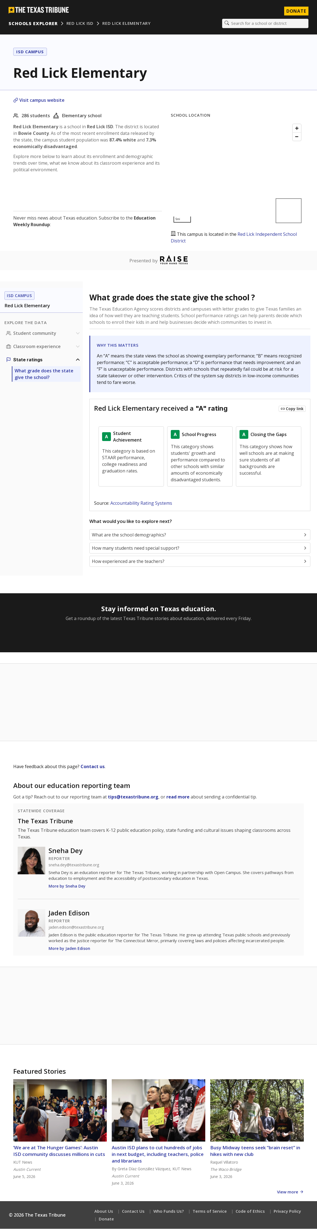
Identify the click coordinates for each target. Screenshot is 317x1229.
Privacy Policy (287, 1211)
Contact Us (133, 1211)
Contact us (93, 767)
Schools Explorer (33, 23)
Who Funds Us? (168, 1211)
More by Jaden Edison (69, 948)
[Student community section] (43, 333)
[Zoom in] (297, 128)
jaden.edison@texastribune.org (76, 927)
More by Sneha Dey (67, 886)
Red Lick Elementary (127, 23)
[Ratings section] (43, 359)
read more (178, 797)
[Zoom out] (297, 137)
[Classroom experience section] (43, 346)
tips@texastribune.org (133, 797)
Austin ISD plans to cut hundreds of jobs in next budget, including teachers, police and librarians (158, 1154)
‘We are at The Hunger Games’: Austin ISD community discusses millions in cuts (59, 1151)
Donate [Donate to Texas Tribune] (296, 11)
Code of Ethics (250, 1211)
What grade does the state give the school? (44, 374)
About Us (103, 1211)
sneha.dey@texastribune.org (74, 865)
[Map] (237, 174)
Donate (106, 1219)
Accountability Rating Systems (141, 503)
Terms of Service (210, 1211)
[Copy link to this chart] (292, 409)
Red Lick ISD (80, 23)
